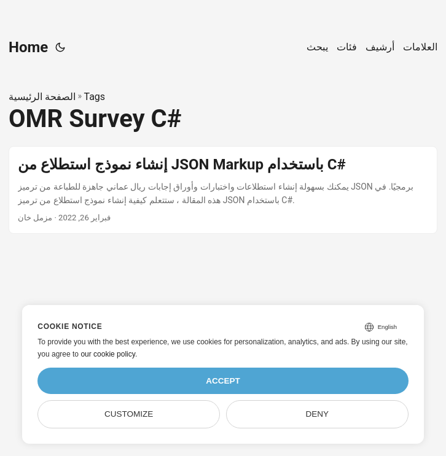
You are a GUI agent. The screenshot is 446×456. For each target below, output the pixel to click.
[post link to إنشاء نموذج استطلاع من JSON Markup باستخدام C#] (223, 190)
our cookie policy (107, 354)
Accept (223, 380)
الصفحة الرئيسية (42, 96)
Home (28, 47)
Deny (317, 414)
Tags (94, 96)
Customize (128, 414)
